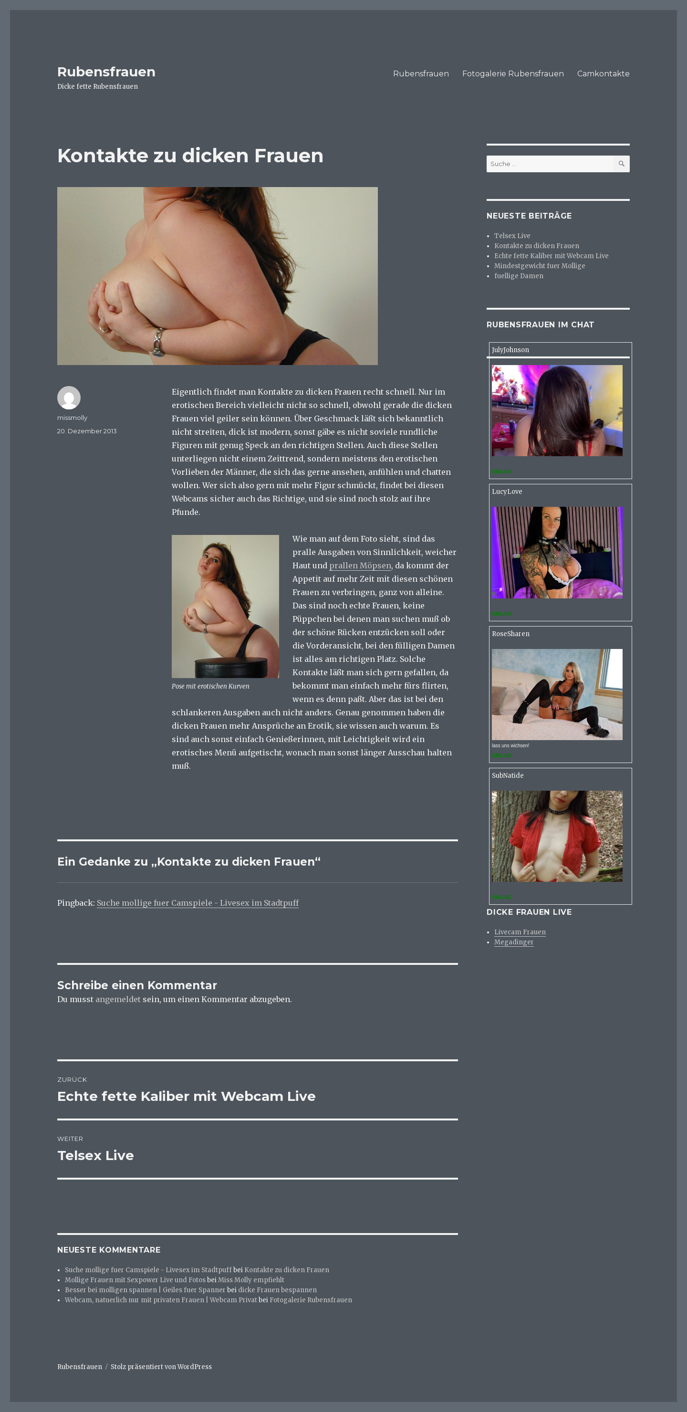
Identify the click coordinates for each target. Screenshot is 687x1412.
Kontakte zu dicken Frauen (286, 1270)
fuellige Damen (518, 276)
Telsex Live (512, 236)
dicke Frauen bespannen (277, 1290)
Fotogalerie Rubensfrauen (513, 73)
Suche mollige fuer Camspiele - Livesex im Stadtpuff (198, 903)
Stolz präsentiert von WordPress (161, 1367)
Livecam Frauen (520, 932)
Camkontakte (603, 73)
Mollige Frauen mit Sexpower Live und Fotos (135, 1280)
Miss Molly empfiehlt (251, 1280)
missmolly (72, 417)
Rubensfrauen (106, 71)
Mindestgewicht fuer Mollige (539, 266)
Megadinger (514, 942)
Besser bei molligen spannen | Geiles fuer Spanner (145, 1290)
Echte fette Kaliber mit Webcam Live (551, 256)
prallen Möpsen (360, 565)
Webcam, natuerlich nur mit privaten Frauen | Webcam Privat (161, 1300)
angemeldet (118, 999)
